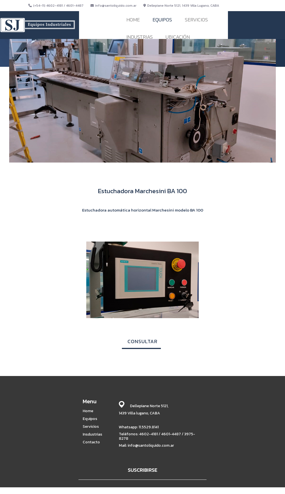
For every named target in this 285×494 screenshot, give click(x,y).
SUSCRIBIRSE (142, 470)
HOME (133, 19)
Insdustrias (92, 434)
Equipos (90, 419)
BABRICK (211, 489)
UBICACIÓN (178, 37)
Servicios (91, 426)
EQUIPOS (162, 19)
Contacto (91, 442)
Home (88, 411)
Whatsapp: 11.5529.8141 (139, 427)
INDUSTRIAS (139, 37)
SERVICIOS (196, 19)
